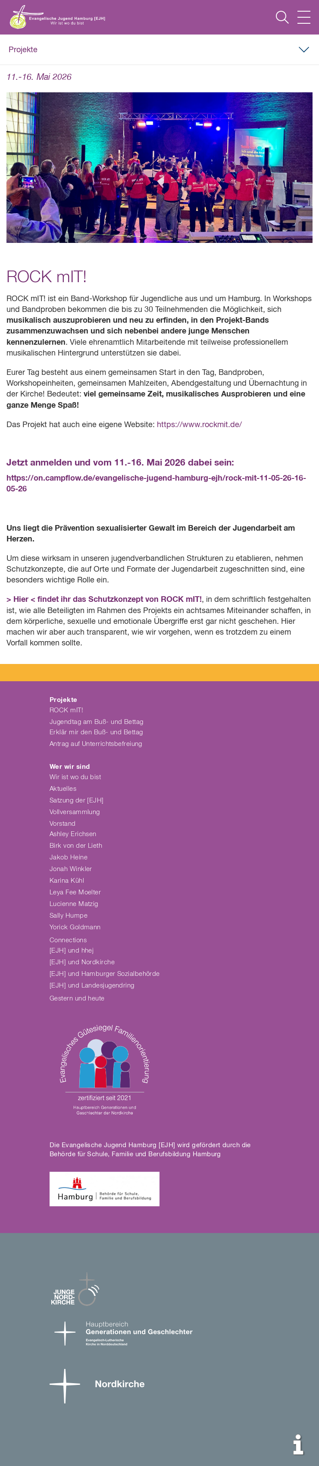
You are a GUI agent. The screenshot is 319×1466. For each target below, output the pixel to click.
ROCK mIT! (66, 710)
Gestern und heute (77, 998)
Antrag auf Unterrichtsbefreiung (96, 744)
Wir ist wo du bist (75, 777)
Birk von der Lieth (76, 846)
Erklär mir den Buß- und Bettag (96, 732)
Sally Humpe (69, 915)
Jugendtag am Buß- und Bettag (97, 722)
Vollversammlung (75, 812)
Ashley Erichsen (73, 834)
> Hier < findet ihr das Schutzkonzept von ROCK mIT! (104, 600)
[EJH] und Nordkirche (82, 962)
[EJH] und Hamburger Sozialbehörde (105, 974)
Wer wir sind (70, 767)
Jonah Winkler (71, 869)
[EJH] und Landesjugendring (92, 985)
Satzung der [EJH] (77, 800)
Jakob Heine (69, 857)
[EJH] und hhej (72, 950)
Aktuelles (63, 789)
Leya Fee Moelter (75, 892)
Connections (68, 940)
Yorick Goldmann (75, 927)
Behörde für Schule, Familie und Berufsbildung (120, 1154)
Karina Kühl (67, 881)
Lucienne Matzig (74, 904)
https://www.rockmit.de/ (199, 425)
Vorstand (63, 824)
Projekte (23, 50)
